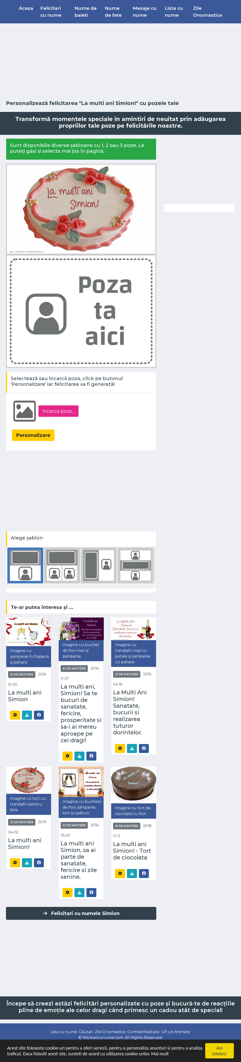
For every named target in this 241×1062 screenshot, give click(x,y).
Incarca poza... (58, 411)
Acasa (26, 8)
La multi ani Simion (25, 696)
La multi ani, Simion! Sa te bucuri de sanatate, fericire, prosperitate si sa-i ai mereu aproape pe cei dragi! (81, 713)
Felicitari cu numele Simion (81, 913)
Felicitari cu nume (50, 11)
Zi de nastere (21, 674)
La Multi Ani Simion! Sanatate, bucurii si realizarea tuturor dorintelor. (130, 712)
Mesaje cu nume (145, 11)
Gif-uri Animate (175, 1032)
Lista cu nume (174, 11)
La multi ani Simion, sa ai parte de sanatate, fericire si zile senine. (79, 860)
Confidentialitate (143, 1032)
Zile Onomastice (207, 11)
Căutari (86, 1032)
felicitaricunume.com (103, 1037)
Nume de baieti (85, 11)
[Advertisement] (120, 61)
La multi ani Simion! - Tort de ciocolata (132, 851)
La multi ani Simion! (25, 843)
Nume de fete (113, 11)
